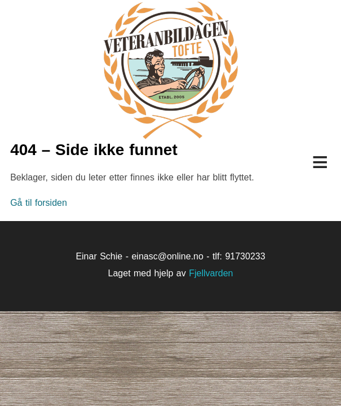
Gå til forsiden (38, 203)
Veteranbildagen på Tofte (170, 70)
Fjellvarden (211, 273)
